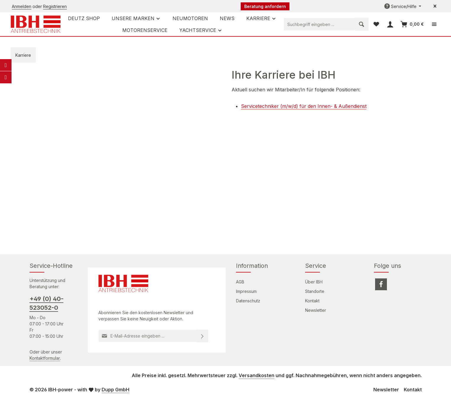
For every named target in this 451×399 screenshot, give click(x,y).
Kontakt (312, 300)
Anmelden (21, 6)
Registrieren (55, 6)
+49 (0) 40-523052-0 (47, 303)
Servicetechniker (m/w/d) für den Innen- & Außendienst (304, 106)
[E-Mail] (5, 65)
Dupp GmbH (115, 389)
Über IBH (314, 281)
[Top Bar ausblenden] (435, 6)
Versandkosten (256, 375)
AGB (240, 281)
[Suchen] (362, 24)
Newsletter (315, 310)
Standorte (314, 291)
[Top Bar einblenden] (434, 24)
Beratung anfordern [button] (265, 6)
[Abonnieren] (202, 336)
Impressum (246, 291)
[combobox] (319, 24)
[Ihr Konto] (390, 24)
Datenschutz (248, 300)
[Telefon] (5, 77)
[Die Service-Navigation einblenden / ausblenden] (403, 6)
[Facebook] (381, 284)
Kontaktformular (45, 358)
